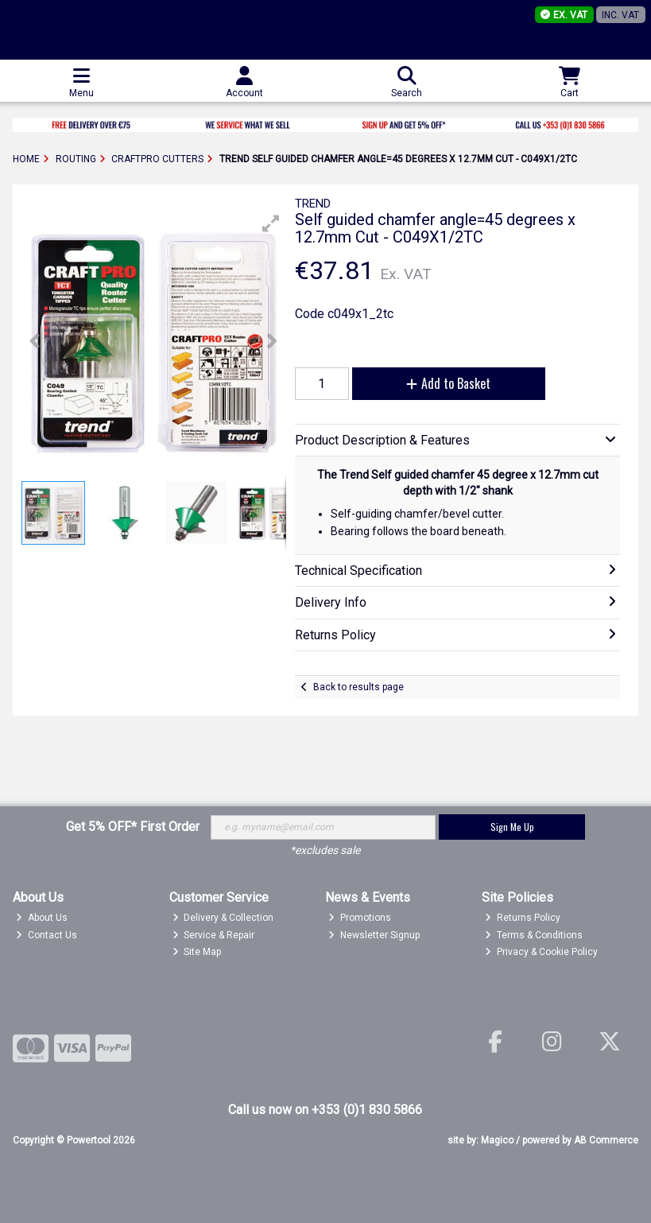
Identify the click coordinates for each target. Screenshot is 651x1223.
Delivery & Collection (223, 917)
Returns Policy (522, 917)
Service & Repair (213, 935)
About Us (42, 917)
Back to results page (358, 687)
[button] (271, 223)
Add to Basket (448, 383)
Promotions (359, 917)
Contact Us (46, 935)
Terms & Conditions (534, 935)
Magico (497, 1140)
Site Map (197, 951)
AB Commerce (606, 1140)
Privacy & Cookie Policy (541, 951)
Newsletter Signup (374, 935)
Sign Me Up (512, 826)
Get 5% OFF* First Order (133, 826)
